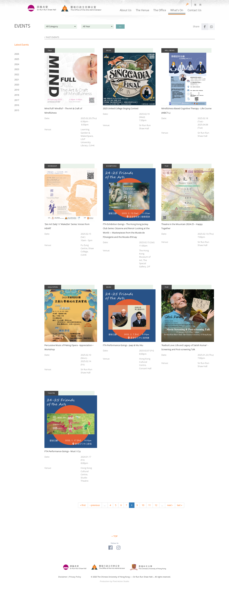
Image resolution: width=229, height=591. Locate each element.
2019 (16, 89)
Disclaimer (62, 576)
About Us (125, 10)
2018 (16, 94)
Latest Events (21, 45)
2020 (16, 84)
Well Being (169, 50)
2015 (16, 110)
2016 (16, 105)
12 (156, 505)
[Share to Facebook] (204, 26)
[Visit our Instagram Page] (118, 547)
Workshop (52, 166)
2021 (16, 79)
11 (149, 505)
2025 (16, 59)
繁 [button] (195, 4)
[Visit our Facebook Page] (110, 547)
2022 (16, 74)
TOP (115, 536)
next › (170, 505)
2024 (16, 64)
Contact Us (194, 10)
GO (120, 26)
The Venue (142, 10)
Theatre (51, 393)
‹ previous (95, 505)
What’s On (176, 10)
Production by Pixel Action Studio (114, 581)
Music (108, 50)
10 (143, 505)
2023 (16, 69)
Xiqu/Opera (53, 287)
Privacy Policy (75, 576)
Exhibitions (111, 166)
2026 (16, 53)
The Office (159, 10)
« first (83, 505)
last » (179, 505)
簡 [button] (200, 4)
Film (166, 166)
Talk (50, 50)
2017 (16, 100)
